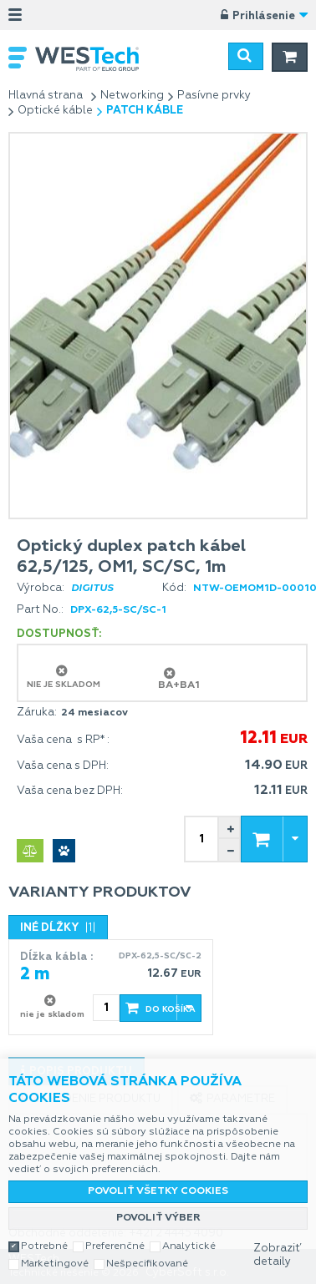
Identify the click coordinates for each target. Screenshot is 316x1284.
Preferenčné (115, 1246)
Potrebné (44, 1246)
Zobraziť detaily (277, 1255)
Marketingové (55, 1264)
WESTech (95, 59)
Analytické (189, 1246)
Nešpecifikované (147, 1264)
